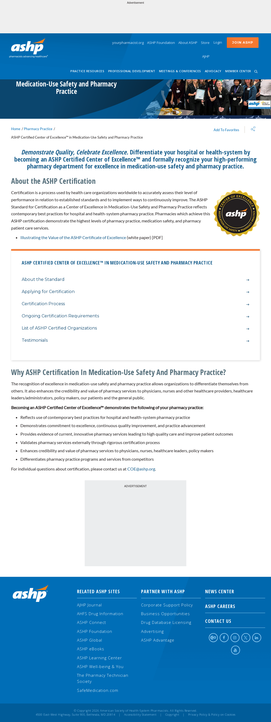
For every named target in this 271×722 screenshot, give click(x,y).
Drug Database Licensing (166, 622)
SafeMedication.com (97, 690)
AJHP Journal (89, 604)
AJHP (206, 56)
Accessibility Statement (140, 714)
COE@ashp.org (141, 468)
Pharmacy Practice (38, 129)
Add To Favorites (226, 130)
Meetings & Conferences (180, 71)
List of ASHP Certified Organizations (135, 328)
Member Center (238, 71)
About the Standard (135, 279)
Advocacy (213, 71)
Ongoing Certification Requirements (135, 316)
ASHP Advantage (157, 640)
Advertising (152, 631)
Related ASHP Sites (98, 591)
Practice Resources (87, 71)
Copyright (172, 714)
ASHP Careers (235, 606)
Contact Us (235, 621)
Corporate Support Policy (167, 604)
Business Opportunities (165, 613)
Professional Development (131, 71)
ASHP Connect (91, 622)
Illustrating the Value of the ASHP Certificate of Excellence (73, 237)
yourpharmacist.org (128, 42)
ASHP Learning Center (99, 657)
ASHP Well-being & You (100, 666)
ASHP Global (89, 640)
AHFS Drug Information (100, 613)
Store (205, 42)
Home (15, 129)
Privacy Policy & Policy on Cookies (212, 714)
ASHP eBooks (90, 648)
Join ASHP (242, 42)
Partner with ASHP (163, 591)
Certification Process (135, 304)
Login (218, 42)
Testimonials (135, 340)
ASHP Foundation (161, 42)
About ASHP (187, 42)
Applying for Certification (135, 292)
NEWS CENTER (235, 591)
